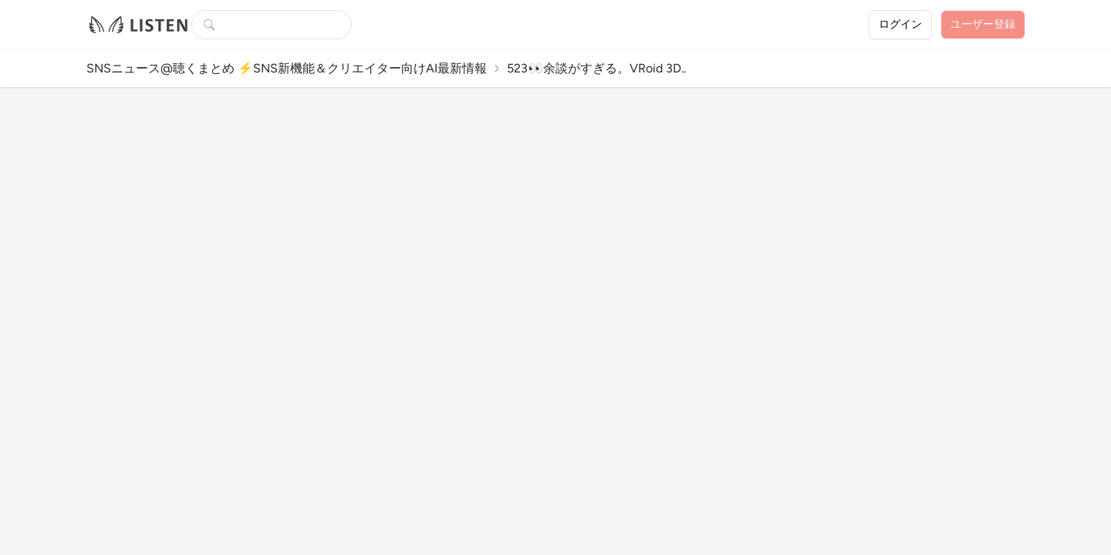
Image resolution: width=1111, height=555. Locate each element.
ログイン (900, 24)
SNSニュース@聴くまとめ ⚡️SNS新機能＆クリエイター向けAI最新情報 (286, 68)
